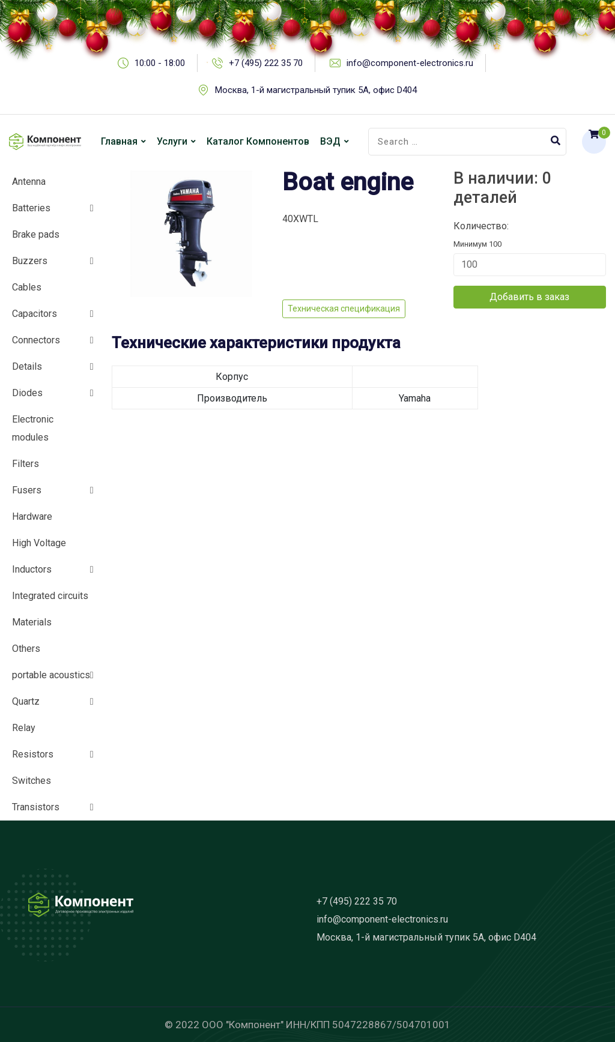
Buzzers (29, 261)
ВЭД (330, 141)
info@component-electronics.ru (382, 919)
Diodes (27, 393)
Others (26, 648)
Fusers (26, 490)
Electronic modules (32, 428)
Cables (26, 287)
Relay (23, 727)
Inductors (32, 569)
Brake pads (35, 234)
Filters (25, 463)
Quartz (26, 701)
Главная (119, 141)
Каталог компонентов (258, 141)
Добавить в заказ (529, 297)
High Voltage (39, 543)
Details (27, 366)
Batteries (31, 208)
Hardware (32, 516)
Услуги (172, 141)
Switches (31, 780)
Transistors (35, 807)
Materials (32, 622)
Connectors (36, 340)
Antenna (29, 181)
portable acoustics (51, 675)
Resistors (32, 754)
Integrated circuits (50, 595)
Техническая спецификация (344, 308)
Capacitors (34, 313)
